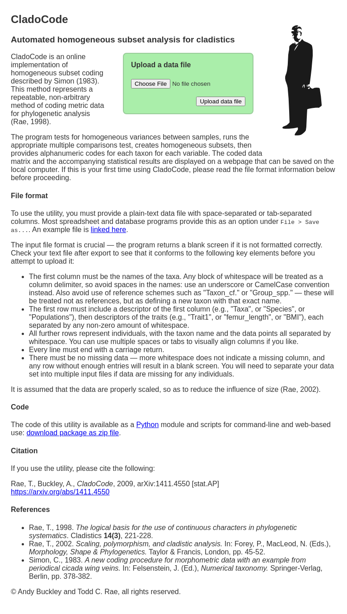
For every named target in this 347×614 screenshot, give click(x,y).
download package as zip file (73, 433)
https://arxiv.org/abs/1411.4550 (60, 492)
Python (147, 424)
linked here (108, 229)
